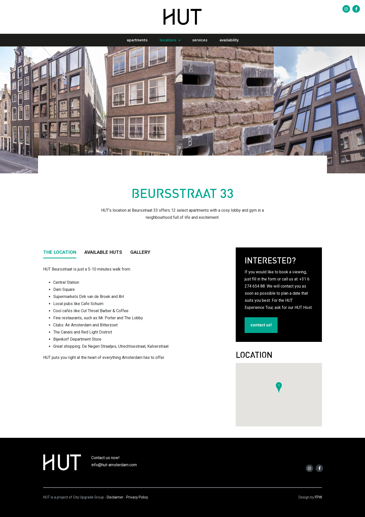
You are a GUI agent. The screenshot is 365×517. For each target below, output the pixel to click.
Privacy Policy (137, 497)
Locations (168, 40)
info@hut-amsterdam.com (114, 464)
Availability (229, 40)
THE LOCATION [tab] (59, 252)
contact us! (261, 325)
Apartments (137, 40)
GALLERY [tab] (140, 252)
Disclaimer (115, 497)
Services (199, 40)
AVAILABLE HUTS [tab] (103, 252)
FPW (318, 497)
